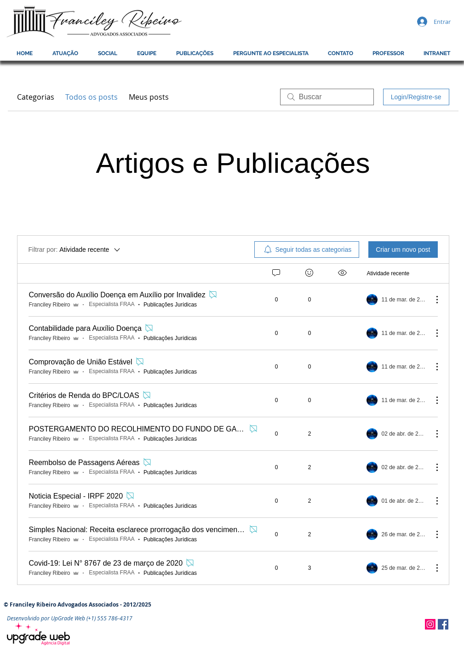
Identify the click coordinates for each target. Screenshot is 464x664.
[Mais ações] (432, 299)
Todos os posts (91, 97)
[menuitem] (306, 249)
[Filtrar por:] (75, 249)
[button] (388, 53)
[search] (327, 97)
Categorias (35, 97)
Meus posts (149, 97)
